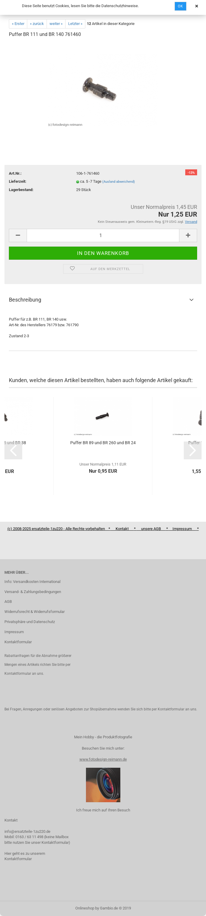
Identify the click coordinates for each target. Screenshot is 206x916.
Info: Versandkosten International (32, 581)
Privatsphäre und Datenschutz (29, 621)
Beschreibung (25, 300)
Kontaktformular (18, 642)
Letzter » (75, 23)
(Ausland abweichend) (118, 182)
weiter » (56, 23)
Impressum (14, 632)
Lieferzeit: (17, 181)
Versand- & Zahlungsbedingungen (32, 591)
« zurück (37, 23)
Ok (180, 6)
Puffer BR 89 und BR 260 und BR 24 (103, 442)
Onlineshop (84, 908)
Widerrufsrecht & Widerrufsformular (34, 611)
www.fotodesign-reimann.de (103, 759)
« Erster (18, 23)
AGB (8, 601)
